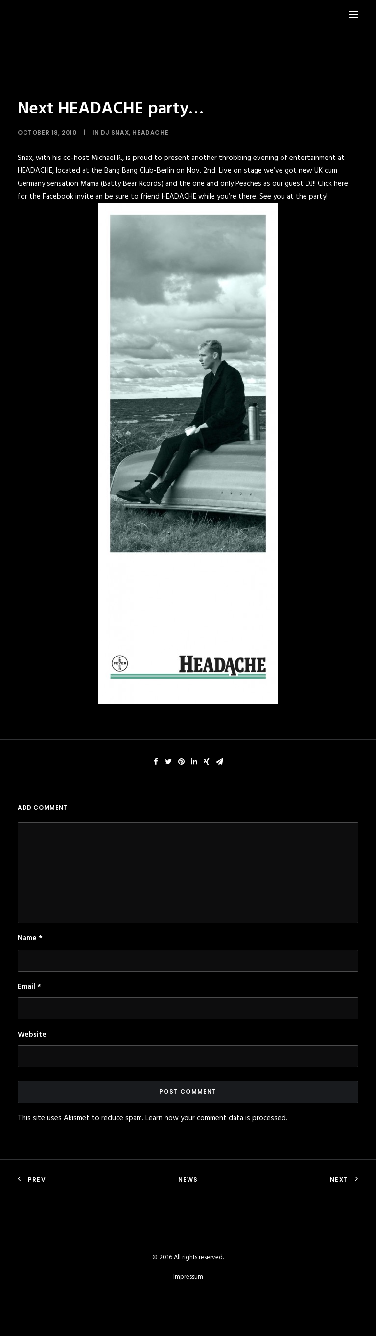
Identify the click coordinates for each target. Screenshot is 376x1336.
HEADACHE (150, 132)
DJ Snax (115, 132)
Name (30, 938)
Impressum (188, 1277)
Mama (89, 184)
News (188, 1180)
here (341, 184)
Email (29, 987)
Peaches (248, 184)
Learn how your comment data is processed (215, 1118)
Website (32, 1035)
